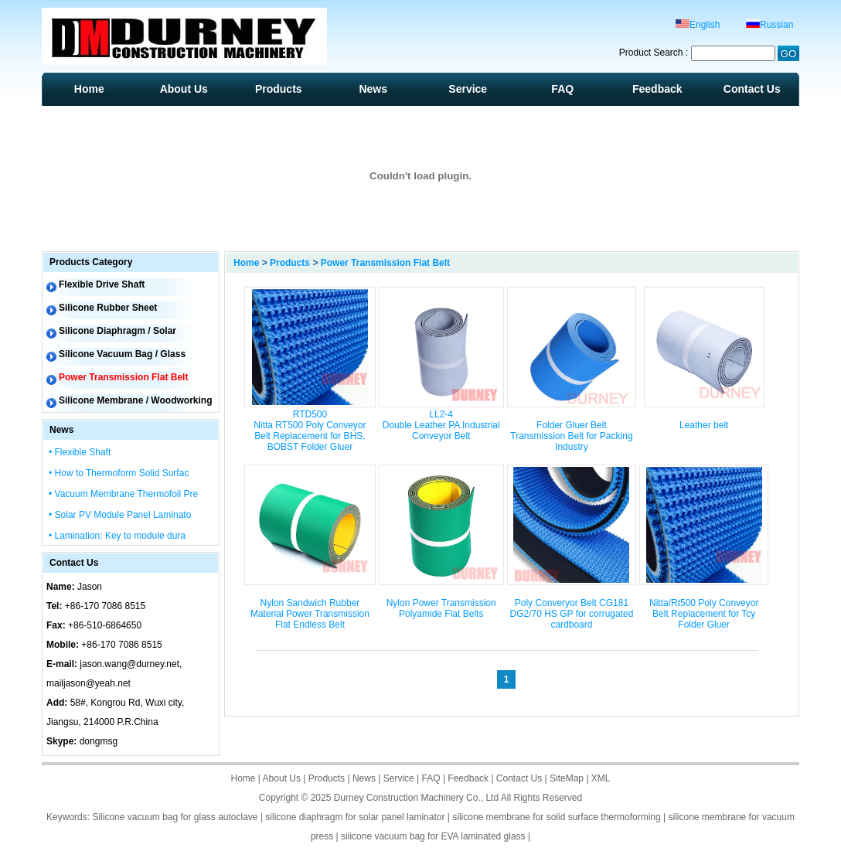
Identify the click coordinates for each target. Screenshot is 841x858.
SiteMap (567, 778)
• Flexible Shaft (80, 452)
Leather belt (703, 425)
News (373, 89)
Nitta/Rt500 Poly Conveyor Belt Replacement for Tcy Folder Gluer (703, 614)
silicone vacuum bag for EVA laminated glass (433, 836)
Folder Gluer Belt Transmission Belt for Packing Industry (571, 436)
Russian (769, 24)
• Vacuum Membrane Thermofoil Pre (123, 494)
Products (278, 89)
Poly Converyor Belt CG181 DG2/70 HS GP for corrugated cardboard (571, 614)
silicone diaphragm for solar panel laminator (354, 817)
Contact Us (752, 89)
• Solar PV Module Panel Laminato (120, 514)
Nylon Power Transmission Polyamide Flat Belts (441, 608)
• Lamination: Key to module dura (117, 535)
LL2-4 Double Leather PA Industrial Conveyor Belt (441, 425)
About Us (184, 89)
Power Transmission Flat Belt (385, 262)
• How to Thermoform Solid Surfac (119, 473)
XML (601, 778)
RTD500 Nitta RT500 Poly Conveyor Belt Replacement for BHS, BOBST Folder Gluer (310, 430)
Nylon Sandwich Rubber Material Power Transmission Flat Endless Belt (309, 614)
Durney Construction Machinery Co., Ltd (416, 797)
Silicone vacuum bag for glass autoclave (174, 817)
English (698, 24)
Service (467, 89)
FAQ (562, 89)
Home (89, 89)
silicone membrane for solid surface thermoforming (556, 817)
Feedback (657, 89)
